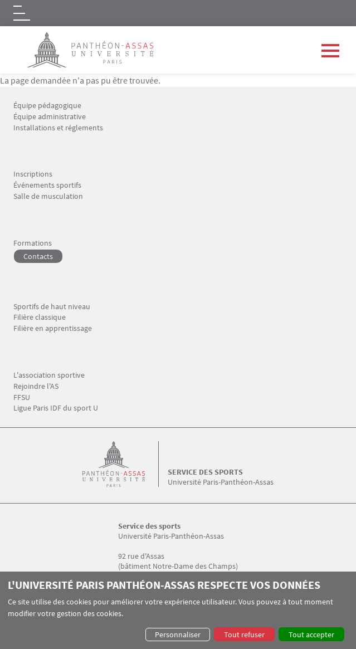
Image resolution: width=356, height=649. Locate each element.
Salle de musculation (48, 196)
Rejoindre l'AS (35, 386)
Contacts (38, 256)
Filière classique (39, 317)
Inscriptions (32, 174)
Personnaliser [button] (178, 635)
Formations (32, 243)
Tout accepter (311, 635)
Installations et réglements (58, 128)
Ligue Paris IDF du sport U (55, 408)
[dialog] (178, 610)
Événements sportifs (47, 185)
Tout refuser (244, 635)
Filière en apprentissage (52, 328)
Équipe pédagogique (47, 105)
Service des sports (205, 472)
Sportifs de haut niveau (51, 306)
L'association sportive (49, 375)
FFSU (21, 397)
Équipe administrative (49, 116)
